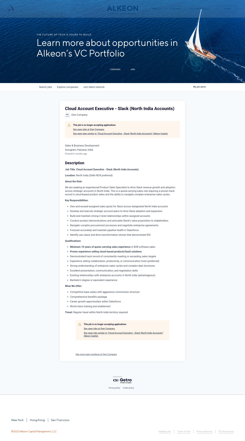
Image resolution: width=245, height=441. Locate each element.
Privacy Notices (204, 431)
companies (67, 87)
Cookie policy (128, 388)
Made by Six (165, 431)
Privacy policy (114, 388)
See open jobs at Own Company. (89, 129)
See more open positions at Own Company (96, 354)
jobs (45, 87)
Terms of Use (183, 431)
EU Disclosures (226, 431)
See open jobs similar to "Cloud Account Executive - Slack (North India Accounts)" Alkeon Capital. (120, 133)
